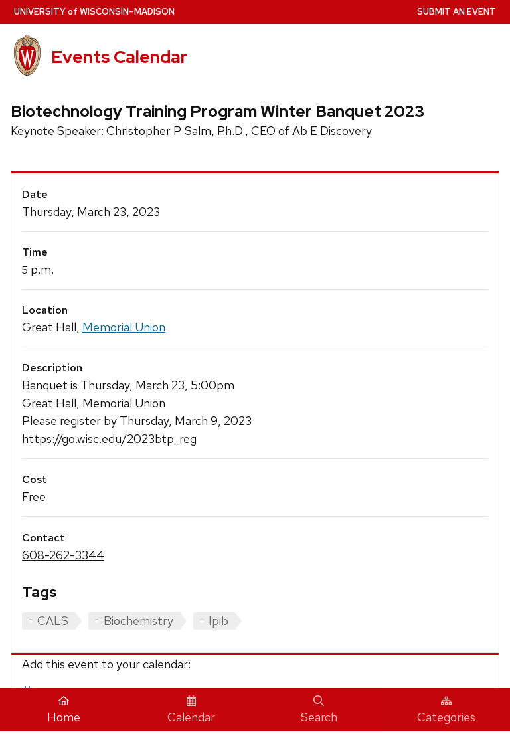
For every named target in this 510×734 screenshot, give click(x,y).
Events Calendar (119, 57)
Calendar (191, 710)
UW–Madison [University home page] (94, 11)
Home (63, 710)
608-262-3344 (63, 555)
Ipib (218, 620)
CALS (52, 620)
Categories (446, 710)
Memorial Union (123, 327)
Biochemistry (138, 620)
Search (319, 710)
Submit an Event (456, 11)
